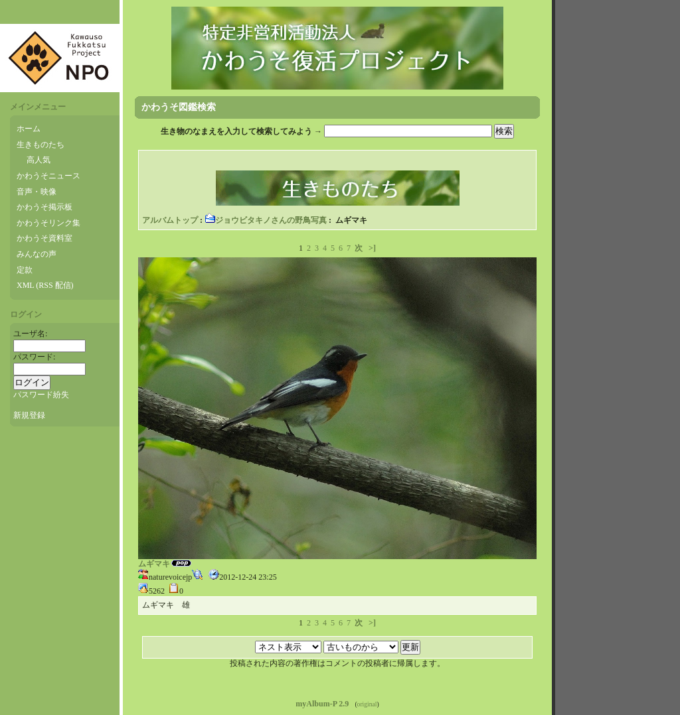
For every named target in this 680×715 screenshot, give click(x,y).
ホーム (29, 128)
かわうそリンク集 (48, 223)
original (367, 704)
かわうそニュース (48, 175)
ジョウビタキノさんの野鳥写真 (266, 220)
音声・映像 (36, 191)
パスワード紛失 (41, 394)
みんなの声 (36, 254)
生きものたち (40, 144)
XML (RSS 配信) (45, 285)
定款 (25, 270)
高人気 (38, 159)
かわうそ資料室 (44, 238)
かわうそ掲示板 (44, 207)
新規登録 (29, 415)
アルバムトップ (170, 220)
